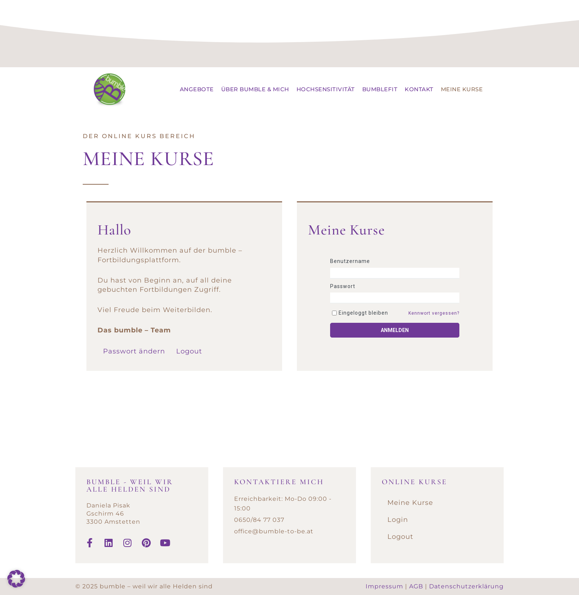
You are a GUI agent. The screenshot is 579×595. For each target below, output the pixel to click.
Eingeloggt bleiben (363, 313)
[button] (16, 578)
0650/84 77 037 (259, 519)
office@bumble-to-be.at (274, 531)
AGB (416, 586)
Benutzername (350, 261)
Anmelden (395, 330)
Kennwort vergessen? (433, 313)
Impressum (384, 586)
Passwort (342, 286)
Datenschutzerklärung (466, 586)
